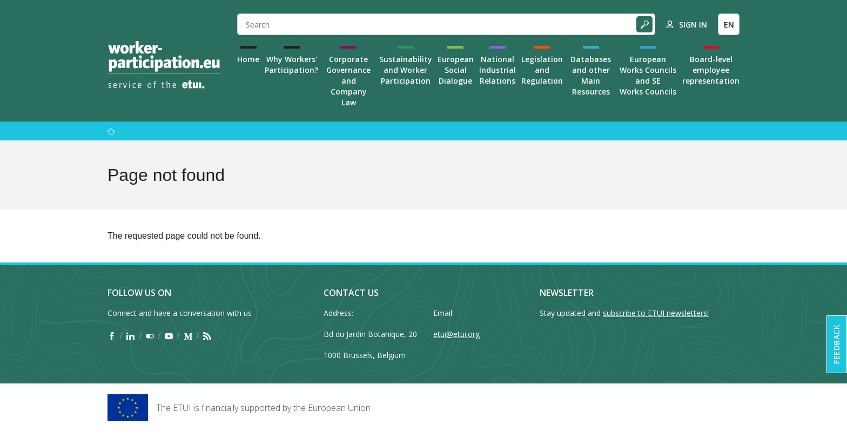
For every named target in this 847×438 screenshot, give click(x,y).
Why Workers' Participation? (291, 64)
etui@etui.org (456, 334)
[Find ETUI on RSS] (207, 336)
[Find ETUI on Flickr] (150, 336)
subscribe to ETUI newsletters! (656, 313)
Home (248, 59)
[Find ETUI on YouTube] (169, 336)
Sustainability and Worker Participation (405, 70)
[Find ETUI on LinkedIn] (130, 336)
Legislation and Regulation (542, 70)
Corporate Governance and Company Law (348, 80)
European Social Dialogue (456, 70)
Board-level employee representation (711, 70)
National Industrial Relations (497, 70)
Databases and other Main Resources (590, 75)
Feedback (836, 344)
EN (729, 24)
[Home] (164, 65)
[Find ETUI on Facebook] (111, 336)
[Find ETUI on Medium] (188, 336)
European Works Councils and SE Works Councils (648, 75)
